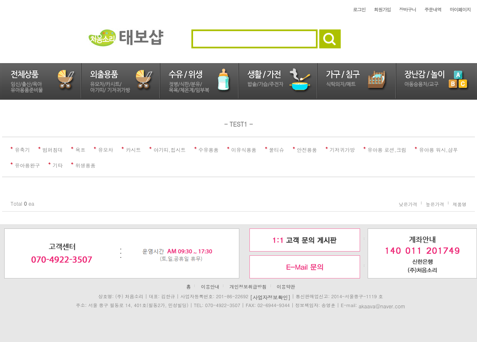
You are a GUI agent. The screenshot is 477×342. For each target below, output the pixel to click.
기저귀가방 (342, 149)
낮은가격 (408, 204)
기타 (58, 165)
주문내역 (432, 9)
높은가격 (435, 204)
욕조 (80, 149)
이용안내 (210, 287)
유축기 (22, 149)
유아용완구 (27, 165)
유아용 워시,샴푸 (438, 149)
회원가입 (382, 9)
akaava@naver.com (381, 305)
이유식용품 (244, 149)
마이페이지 (460, 9)
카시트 (133, 149)
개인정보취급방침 (248, 287)
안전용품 (307, 149)
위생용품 (85, 165)
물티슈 (276, 149)
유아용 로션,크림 (387, 149)
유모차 (105, 149)
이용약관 (286, 287)
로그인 (359, 9)
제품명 (459, 204)
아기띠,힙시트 (170, 149)
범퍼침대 (52, 149)
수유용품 (209, 149)
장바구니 (407, 9)
